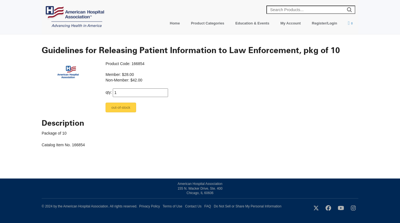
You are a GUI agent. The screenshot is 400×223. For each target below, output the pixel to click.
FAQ (207, 206)
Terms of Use (172, 206)
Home (175, 23)
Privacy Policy (149, 206)
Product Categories (207, 23)
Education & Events (252, 23)
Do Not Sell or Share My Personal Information (247, 206)
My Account (290, 23)
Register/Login (324, 23)
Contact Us (193, 206)
